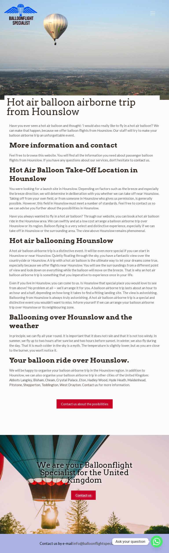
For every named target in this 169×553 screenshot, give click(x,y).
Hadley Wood (97, 380)
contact (139, 160)
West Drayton (70, 385)
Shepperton (31, 385)
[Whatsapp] (157, 542)
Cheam (50, 380)
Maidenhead (136, 380)
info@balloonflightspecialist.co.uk (101, 543)
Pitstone (15, 385)
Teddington (50, 385)
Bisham (38, 380)
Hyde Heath (117, 380)
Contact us (90, 385)
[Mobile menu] (152, 13)
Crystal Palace (67, 380)
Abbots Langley (20, 380)
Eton (82, 380)
